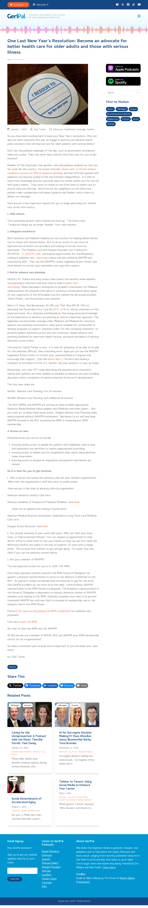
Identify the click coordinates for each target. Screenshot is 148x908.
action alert (54, 361)
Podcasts (29, 708)
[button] (139, 17)
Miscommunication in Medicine (122, 123)
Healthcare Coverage (75, 132)
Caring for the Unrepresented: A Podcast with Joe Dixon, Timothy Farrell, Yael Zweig (29, 741)
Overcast (47, 858)
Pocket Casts (49, 882)
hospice (111, 117)
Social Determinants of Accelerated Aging (26, 804)
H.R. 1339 (35, 256)
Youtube (47, 886)
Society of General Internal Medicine (75, 803)
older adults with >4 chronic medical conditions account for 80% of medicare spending (51, 173)
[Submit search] (137, 95)
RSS (44, 889)
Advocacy (58, 132)
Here (48, 498)
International (34, 813)
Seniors (90, 132)
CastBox (46, 878)
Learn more (42, 260)
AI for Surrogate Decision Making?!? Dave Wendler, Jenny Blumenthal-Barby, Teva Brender (75, 741)
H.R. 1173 (59, 312)
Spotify (46, 862)
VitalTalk (123, 134)
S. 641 (25, 256)
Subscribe (43, 6)
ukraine (111, 134)
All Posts (73, 754)
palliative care (114, 129)
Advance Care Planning (22, 754)
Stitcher (46, 874)
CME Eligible (16, 708)
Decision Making (85, 754)
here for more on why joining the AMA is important (42, 613)
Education (82, 800)
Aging (24, 813)
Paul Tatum (40, 132)
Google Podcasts (51, 870)
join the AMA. (30, 624)
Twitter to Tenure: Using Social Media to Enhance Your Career (75, 788)
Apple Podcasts (50, 854)
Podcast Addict (50, 866)
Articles (13, 670)
